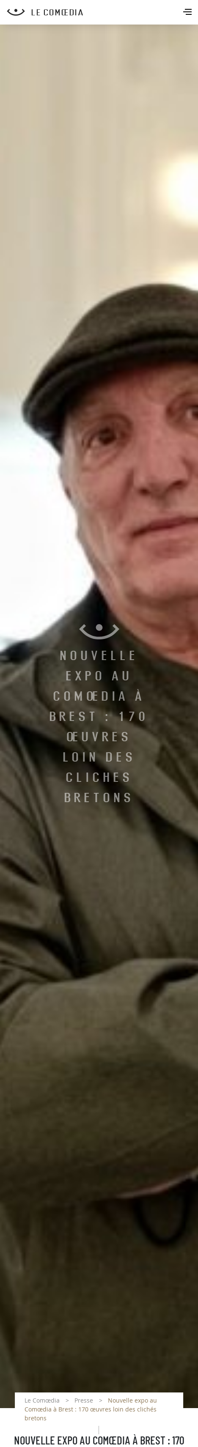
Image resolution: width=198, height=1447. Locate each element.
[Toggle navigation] (188, 12)
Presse (83, 1400)
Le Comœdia (42, 1400)
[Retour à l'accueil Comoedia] (102, 12)
